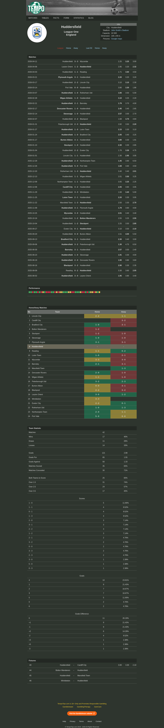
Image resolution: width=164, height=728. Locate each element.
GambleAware (68, 707)
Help (64, 721)
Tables (45, 18)
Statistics (79, 18)
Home (68, 48)
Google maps (116, 39)
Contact (98, 721)
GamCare (97, 707)
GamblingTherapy (83, 707)
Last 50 (89, 48)
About (89, 721)
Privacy (72, 721)
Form (66, 18)
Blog (90, 18)
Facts (56, 18)
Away (76, 48)
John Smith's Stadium (120, 30)
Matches (32, 18)
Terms (81, 721)
